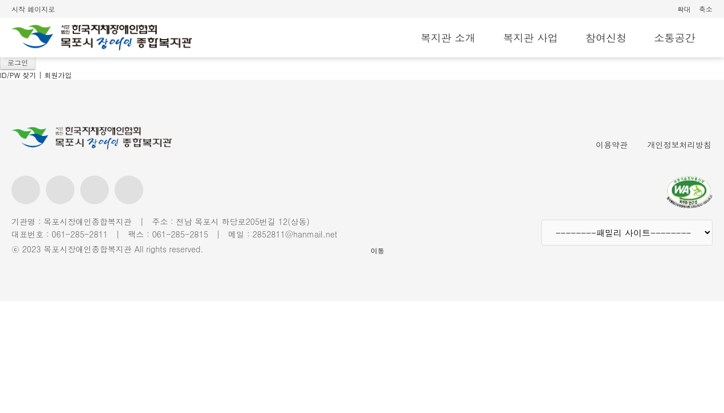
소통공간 (674, 37)
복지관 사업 (530, 37)
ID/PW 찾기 (18, 75)
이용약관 (612, 144)
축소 (706, 9)
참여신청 (606, 37)
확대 (684, 9)
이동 (377, 250)
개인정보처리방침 (679, 144)
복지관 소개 (447, 37)
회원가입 (58, 75)
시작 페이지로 (33, 9)
